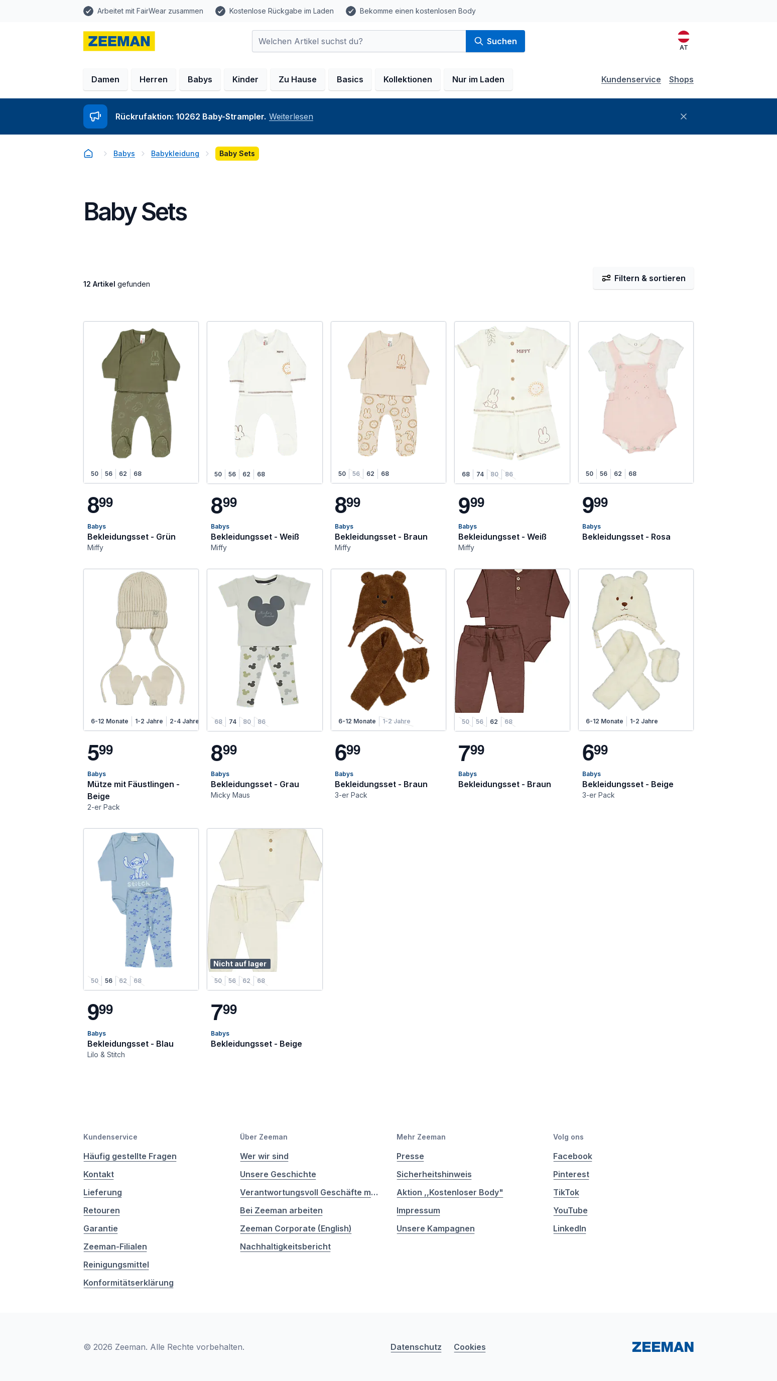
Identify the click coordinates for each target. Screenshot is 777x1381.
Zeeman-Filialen (115, 1246)
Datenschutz (416, 1347)
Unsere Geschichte (278, 1174)
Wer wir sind (264, 1156)
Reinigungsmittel (116, 1265)
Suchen (495, 41)
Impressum (418, 1210)
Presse (410, 1156)
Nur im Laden (478, 79)
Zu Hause (298, 79)
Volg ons (568, 1137)
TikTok (566, 1192)
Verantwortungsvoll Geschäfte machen (310, 1192)
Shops (681, 79)
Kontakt (98, 1174)
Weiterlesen (291, 116)
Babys (200, 79)
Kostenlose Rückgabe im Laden (281, 11)
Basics (350, 79)
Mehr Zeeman (421, 1137)
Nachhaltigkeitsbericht (285, 1246)
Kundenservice (631, 79)
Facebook (572, 1156)
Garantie (100, 1228)
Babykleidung (175, 153)
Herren (154, 79)
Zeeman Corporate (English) (296, 1228)
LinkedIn (569, 1228)
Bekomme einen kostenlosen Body (418, 11)
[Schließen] (684, 116)
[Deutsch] (684, 41)
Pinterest (571, 1174)
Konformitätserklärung (128, 1283)
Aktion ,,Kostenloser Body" (450, 1192)
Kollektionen (407, 79)
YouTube (570, 1210)
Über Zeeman (264, 1137)
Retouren (101, 1210)
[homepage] (119, 41)
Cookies (470, 1347)
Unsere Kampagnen (436, 1228)
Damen (105, 79)
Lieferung (102, 1192)
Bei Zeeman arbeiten (281, 1210)
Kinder (245, 79)
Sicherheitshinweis (434, 1174)
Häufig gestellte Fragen (130, 1156)
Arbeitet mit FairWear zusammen (150, 11)
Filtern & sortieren (643, 278)
